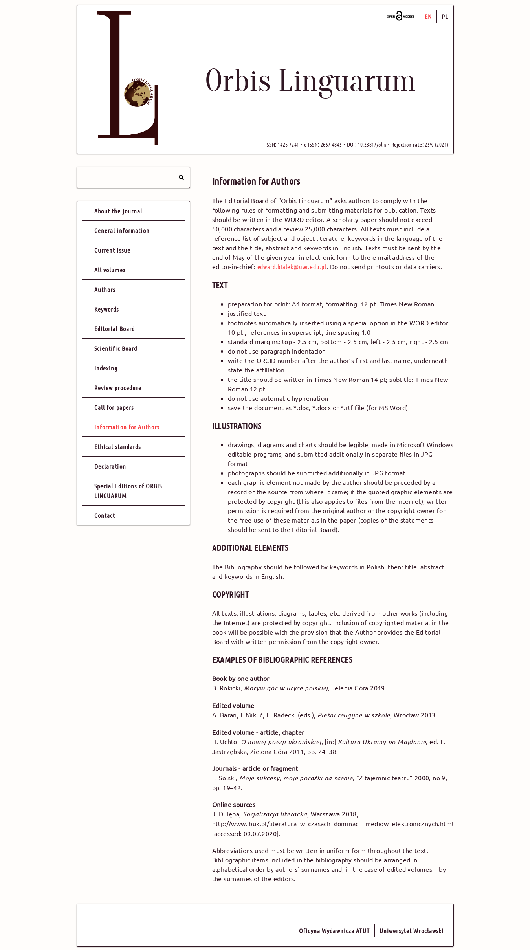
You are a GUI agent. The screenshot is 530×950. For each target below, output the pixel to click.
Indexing (106, 368)
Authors (105, 289)
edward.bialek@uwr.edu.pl (291, 266)
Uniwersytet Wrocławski (412, 930)
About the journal (118, 211)
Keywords (106, 309)
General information (122, 230)
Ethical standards (117, 446)
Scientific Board (116, 348)
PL (445, 16)
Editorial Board (114, 328)
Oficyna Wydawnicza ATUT (334, 930)
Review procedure (118, 387)
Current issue (112, 250)
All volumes (109, 269)
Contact (105, 515)
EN (428, 16)
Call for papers (114, 407)
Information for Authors (127, 427)
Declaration (110, 466)
